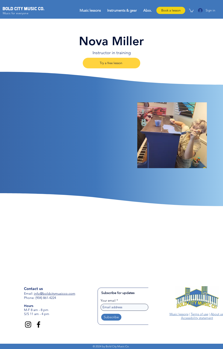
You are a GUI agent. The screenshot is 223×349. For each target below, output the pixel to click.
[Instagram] (28, 324)
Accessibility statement (197, 318)
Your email (108, 300)
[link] (191, 10)
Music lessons (179, 314)
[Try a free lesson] (111, 63)
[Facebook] (38, 324)
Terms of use (199, 314)
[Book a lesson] (170, 10)
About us (216, 314)
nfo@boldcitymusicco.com (55, 293)
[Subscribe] (111, 317)
